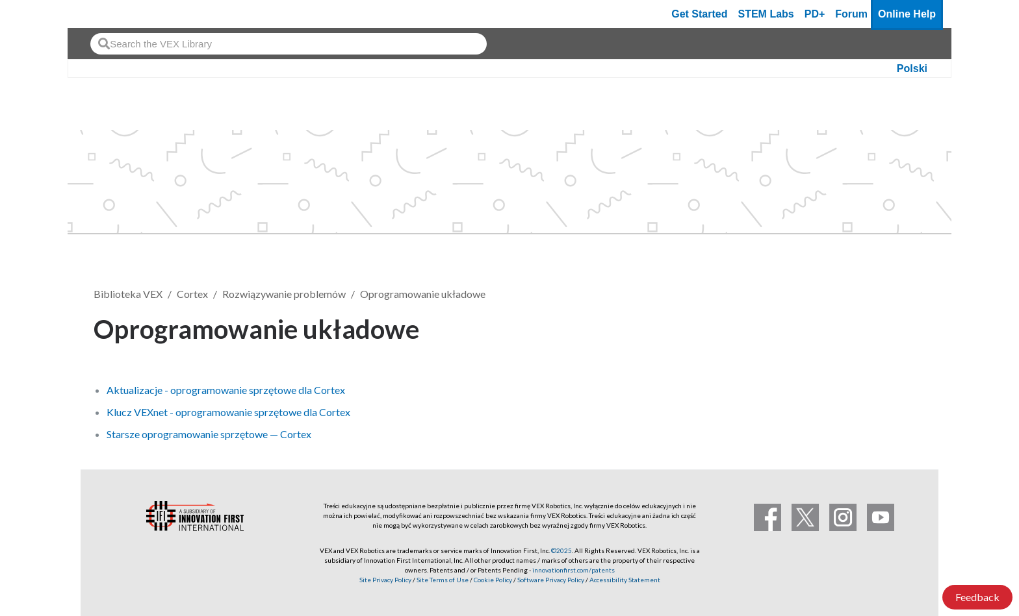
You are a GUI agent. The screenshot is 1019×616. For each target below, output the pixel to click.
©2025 (561, 550)
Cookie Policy (493, 580)
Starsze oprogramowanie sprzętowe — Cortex (209, 434)
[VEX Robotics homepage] (102, 14)
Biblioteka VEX (128, 294)
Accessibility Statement (624, 580)
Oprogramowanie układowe (422, 294)
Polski (912, 68)
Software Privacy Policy (550, 580)
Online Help (907, 13)
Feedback (977, 597)
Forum (851, 13)
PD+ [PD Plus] (815, 13)
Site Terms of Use (442, 580)
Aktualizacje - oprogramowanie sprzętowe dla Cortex (226, 390)
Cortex (192, 294)
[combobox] (288, 44)
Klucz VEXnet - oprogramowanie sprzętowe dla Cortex (228, 412)
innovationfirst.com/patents (573, 570)
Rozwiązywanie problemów (284, 294)
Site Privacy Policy (385, 580)
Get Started (699, 13)
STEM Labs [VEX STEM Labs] (766, 13)
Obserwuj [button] (886, 326)
